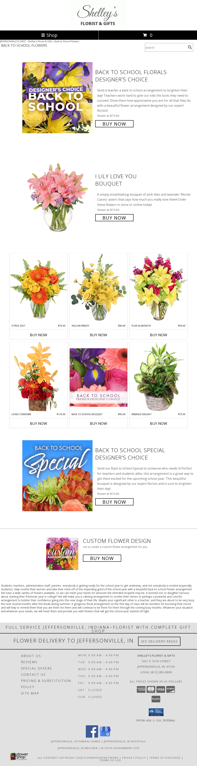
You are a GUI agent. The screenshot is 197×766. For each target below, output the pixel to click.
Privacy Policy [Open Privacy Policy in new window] (134, 757)
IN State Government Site (120, 748)
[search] (190, 47)
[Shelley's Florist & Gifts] (98, 25)
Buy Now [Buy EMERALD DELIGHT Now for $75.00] (158, 423)
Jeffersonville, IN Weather (78, 748)
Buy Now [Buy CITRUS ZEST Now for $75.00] (38, 334)
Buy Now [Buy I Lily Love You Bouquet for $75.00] (114, 218)
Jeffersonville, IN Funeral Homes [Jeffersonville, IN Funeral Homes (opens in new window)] (76, 741)
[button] (156, 712)
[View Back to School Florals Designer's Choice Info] (57, 97)
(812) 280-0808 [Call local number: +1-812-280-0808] (161, 672)
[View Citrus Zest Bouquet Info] (38, 289)
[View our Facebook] (92, 736)
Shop (49, 35)
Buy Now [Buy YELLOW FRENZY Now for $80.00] (98, 334)
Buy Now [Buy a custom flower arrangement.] (102, 558)
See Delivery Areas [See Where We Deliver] (159, 641)
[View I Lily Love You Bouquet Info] (57, 196)
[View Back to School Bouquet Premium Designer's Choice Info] (98, 377)
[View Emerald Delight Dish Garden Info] (158, 377)
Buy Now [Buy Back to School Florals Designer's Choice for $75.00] (114, 124)
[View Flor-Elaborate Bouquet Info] (158, 289)
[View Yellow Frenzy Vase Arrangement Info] (98, 289)
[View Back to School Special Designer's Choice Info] (57, 475)
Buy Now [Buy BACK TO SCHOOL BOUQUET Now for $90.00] (98, 423)
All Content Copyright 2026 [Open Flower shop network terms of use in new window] (60, 757)
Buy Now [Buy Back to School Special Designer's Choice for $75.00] (114, 502)
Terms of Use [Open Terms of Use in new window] (110, 760)
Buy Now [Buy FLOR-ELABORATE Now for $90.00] (158, 334)
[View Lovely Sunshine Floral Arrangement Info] (38, 377)
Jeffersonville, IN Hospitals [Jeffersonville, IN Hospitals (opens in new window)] (125, 741)
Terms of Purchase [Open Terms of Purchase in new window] (165, 757)
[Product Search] (165, 47)
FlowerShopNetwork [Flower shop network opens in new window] (101, 757)
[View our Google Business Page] (105, 736)
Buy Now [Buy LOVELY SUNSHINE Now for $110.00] (38, 423)
